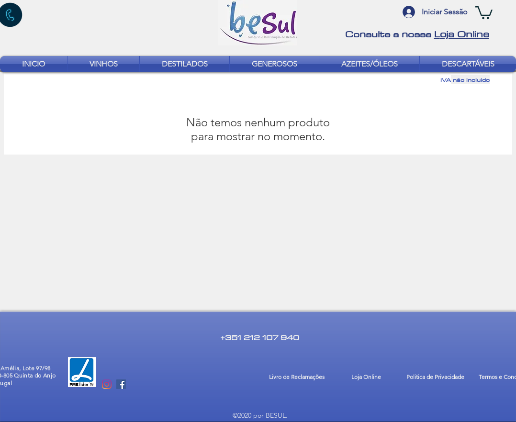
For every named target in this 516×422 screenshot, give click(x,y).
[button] (484, 12)
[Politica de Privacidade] (435, 377)
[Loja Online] (366, 377)
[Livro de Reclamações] (296, 377)
